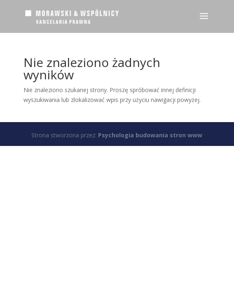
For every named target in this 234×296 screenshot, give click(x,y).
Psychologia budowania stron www (150, 135)
